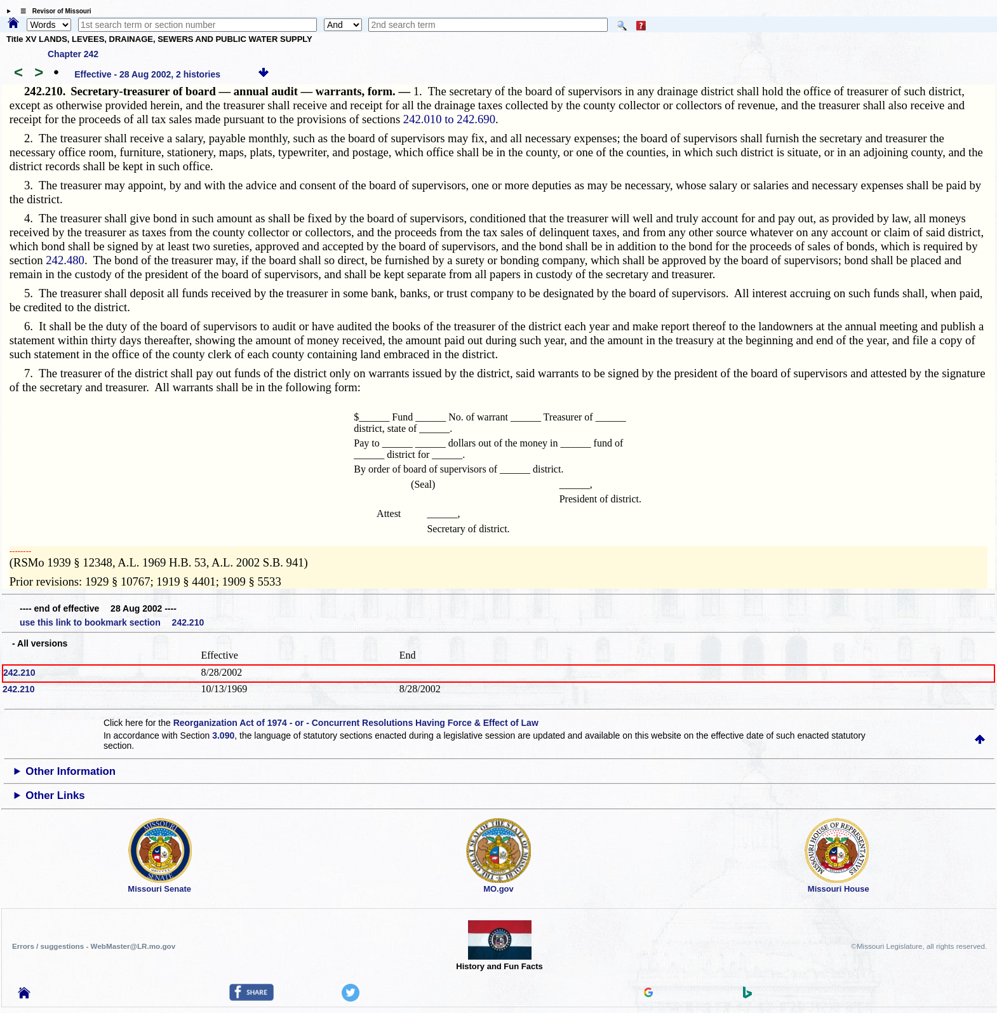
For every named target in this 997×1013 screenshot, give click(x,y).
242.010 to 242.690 (449, 119)
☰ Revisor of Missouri (52, 11)
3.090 (223, 735)
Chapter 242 (73, 54)
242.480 (65, 260)
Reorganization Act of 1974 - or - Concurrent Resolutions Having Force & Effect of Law (356, 723)
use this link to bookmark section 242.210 (112, 622)
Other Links (54, 795)
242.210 (19, 673)
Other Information (70, 771)
